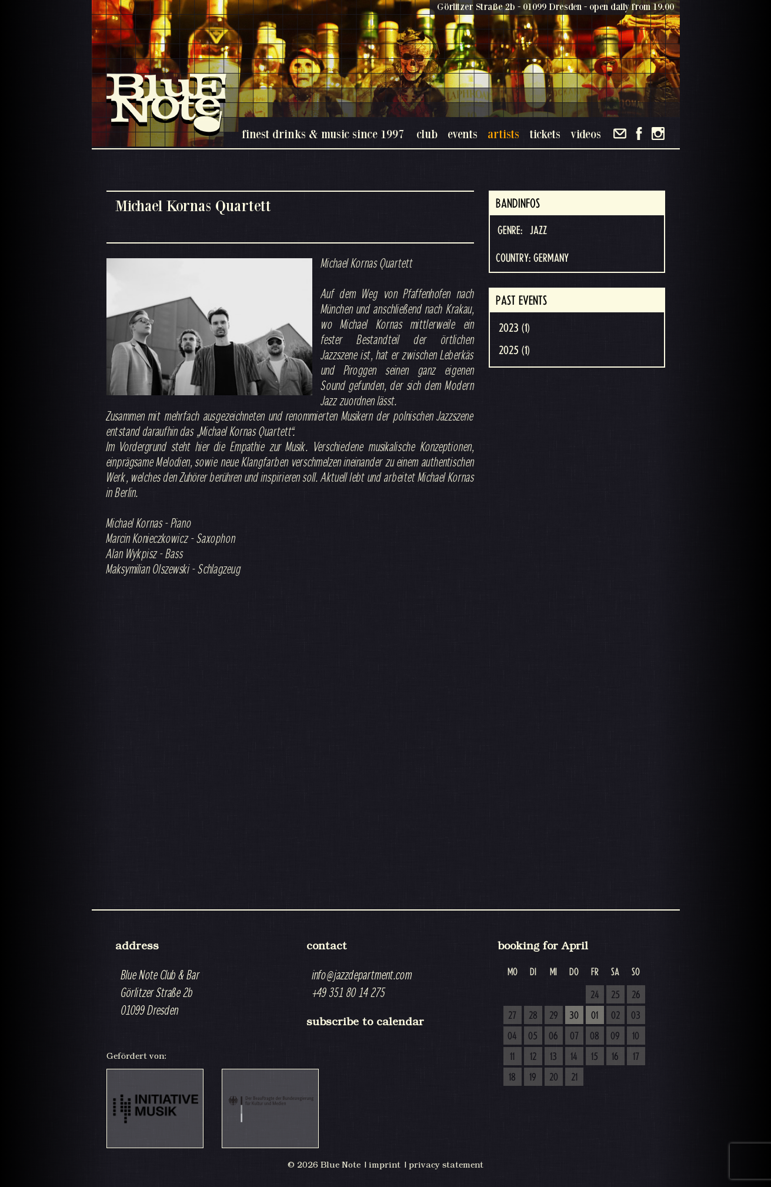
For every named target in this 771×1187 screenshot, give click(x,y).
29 (553, 1016)
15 (594, 1057)
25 (615, 995)
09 (615, 1036)
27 (512, 1016)
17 (636, 1057)
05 (533, 1036)
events (463, 134)
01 (594, 1016)
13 (553, 1057)
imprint (384, 1164)
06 (553, 1036)
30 (574, 1016)
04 (512, 1036)
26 (636, 995)
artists (503, 134)
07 (574, 1036)
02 (615, 1016)
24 (594, 995)
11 (512, 1057)
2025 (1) (514, 350)
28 (533, 1016)
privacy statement (446, 1164)
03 (635, 1016)
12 (533, 1057)
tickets (544, 134)
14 (574, 1057)
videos (585, 134)
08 (594, 1036)
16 (615, 1057)
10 (635, 1036)
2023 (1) (514, 328)
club (427, 134)
